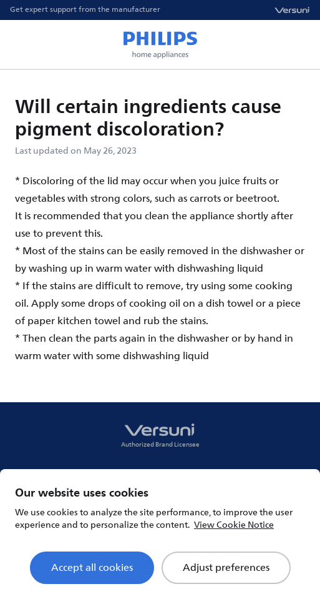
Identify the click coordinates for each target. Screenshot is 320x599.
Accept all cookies (92, 568)
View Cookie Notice (234, 525)
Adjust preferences (226, 568)
